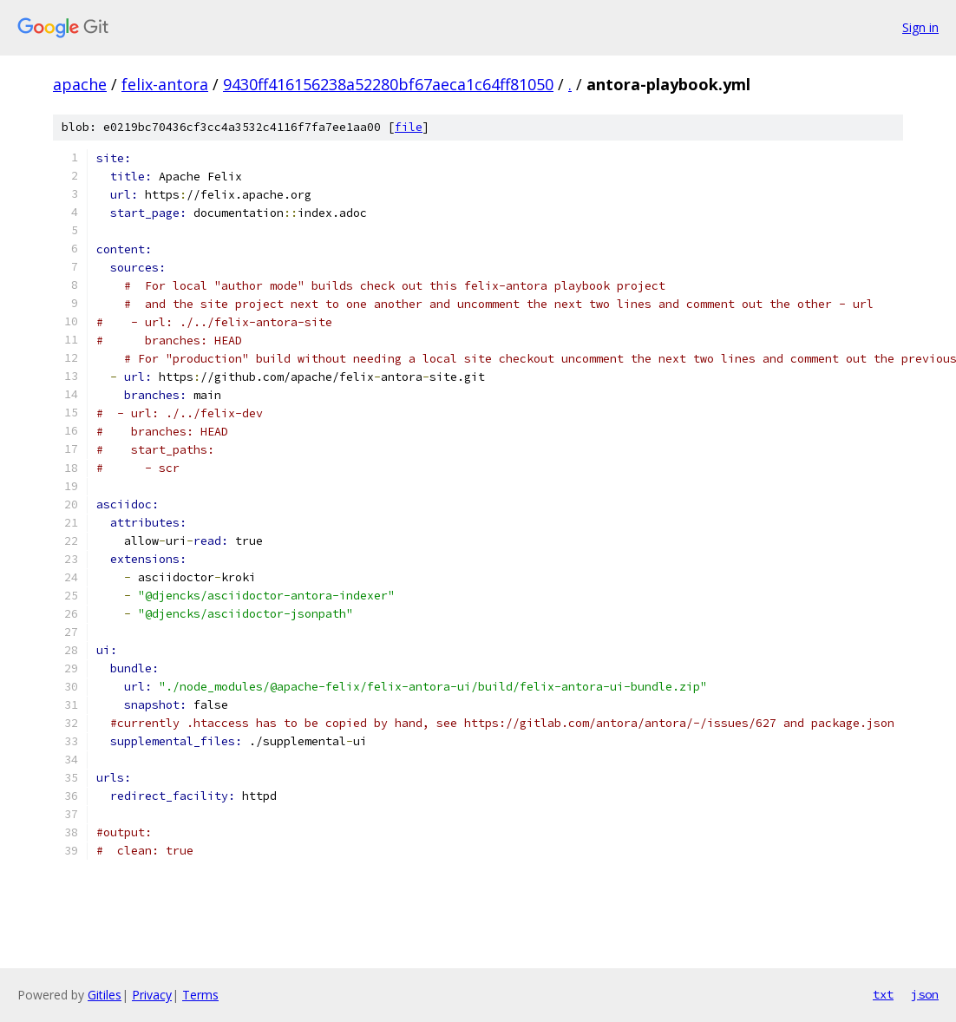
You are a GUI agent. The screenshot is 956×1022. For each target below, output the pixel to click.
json (925, 994)
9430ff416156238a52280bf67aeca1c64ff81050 (388, 84)
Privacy (152, 994)
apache (80, 84)
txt (883, 994)
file (408, 127)
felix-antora (164, 84)
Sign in (920, 27)
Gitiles (104, 994)
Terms (200, 994)
